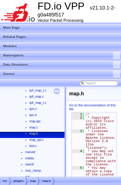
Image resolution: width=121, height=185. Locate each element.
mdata (29, 158)
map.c (33, 127)
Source (61, 74)
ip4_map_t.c (37, 90)
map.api (35, 121)
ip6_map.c (36, 96)
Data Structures (61, 64)
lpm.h (33, 115)
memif (29, 164)
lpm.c (33, 109)
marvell (30, 152)
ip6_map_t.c (37, 103)
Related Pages (14, 37)
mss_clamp (33, 170)
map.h (33, 133)
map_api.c (36, 140)
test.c (33, 146)
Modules (10, 46)
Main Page (11, 28)
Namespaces (61, 55)
